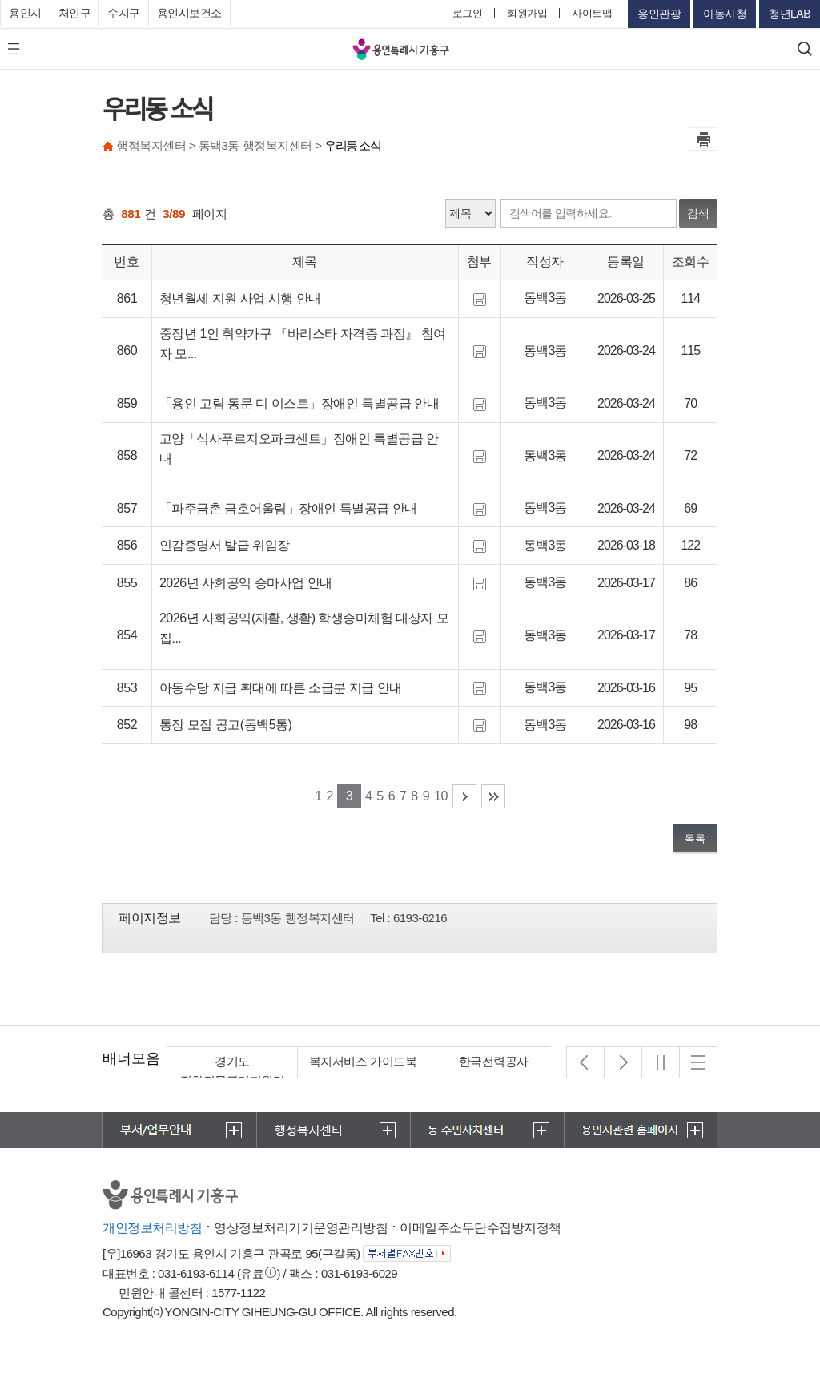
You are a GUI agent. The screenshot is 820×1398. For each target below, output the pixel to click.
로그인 (467, 13)
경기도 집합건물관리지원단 (232, 1070)
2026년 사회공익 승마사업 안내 (245, 583)
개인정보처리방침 (152, 1228)
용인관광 (659, 13)
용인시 (25, 12)
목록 (695, 838)
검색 (698, 213)
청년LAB (789, 13)
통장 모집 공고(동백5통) (225, 724)
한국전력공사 (494, 1061)
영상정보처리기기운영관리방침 (301, 1228)
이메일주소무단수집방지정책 (480, 1228)
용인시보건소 (189, 12)
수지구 (123, 12)
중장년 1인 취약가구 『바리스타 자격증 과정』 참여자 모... (302, 344)
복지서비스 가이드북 (362, 1061)
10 (441, 796)
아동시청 (724, 13)
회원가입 (527, 13)
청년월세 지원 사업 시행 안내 (240, 298)
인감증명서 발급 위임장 (224, 545)
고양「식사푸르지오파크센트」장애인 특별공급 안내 (299, 449)
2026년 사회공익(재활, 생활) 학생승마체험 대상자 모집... (303, 628)
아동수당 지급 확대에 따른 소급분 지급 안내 (280, 688)
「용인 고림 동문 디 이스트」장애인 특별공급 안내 (299, 403)
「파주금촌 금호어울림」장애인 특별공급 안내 (288, 508)
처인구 (74, 12)
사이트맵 (592, 13)
